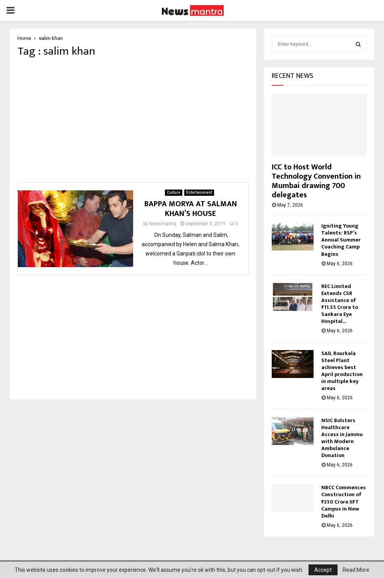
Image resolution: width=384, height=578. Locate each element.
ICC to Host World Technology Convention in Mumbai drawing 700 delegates (316, 181)
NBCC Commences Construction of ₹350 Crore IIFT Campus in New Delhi (343, 501)
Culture (173, 195)
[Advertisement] (133, 122)
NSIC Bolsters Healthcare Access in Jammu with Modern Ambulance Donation (342, 438)
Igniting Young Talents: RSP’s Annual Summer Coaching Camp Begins (341, 239)
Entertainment (199, 195)
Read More (356, 570)
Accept (323, 570)
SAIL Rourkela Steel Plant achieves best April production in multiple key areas (342, 371)
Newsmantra (163, 226)
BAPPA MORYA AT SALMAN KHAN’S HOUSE (190, 211)
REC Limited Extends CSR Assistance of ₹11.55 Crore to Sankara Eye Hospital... (339, 304)
